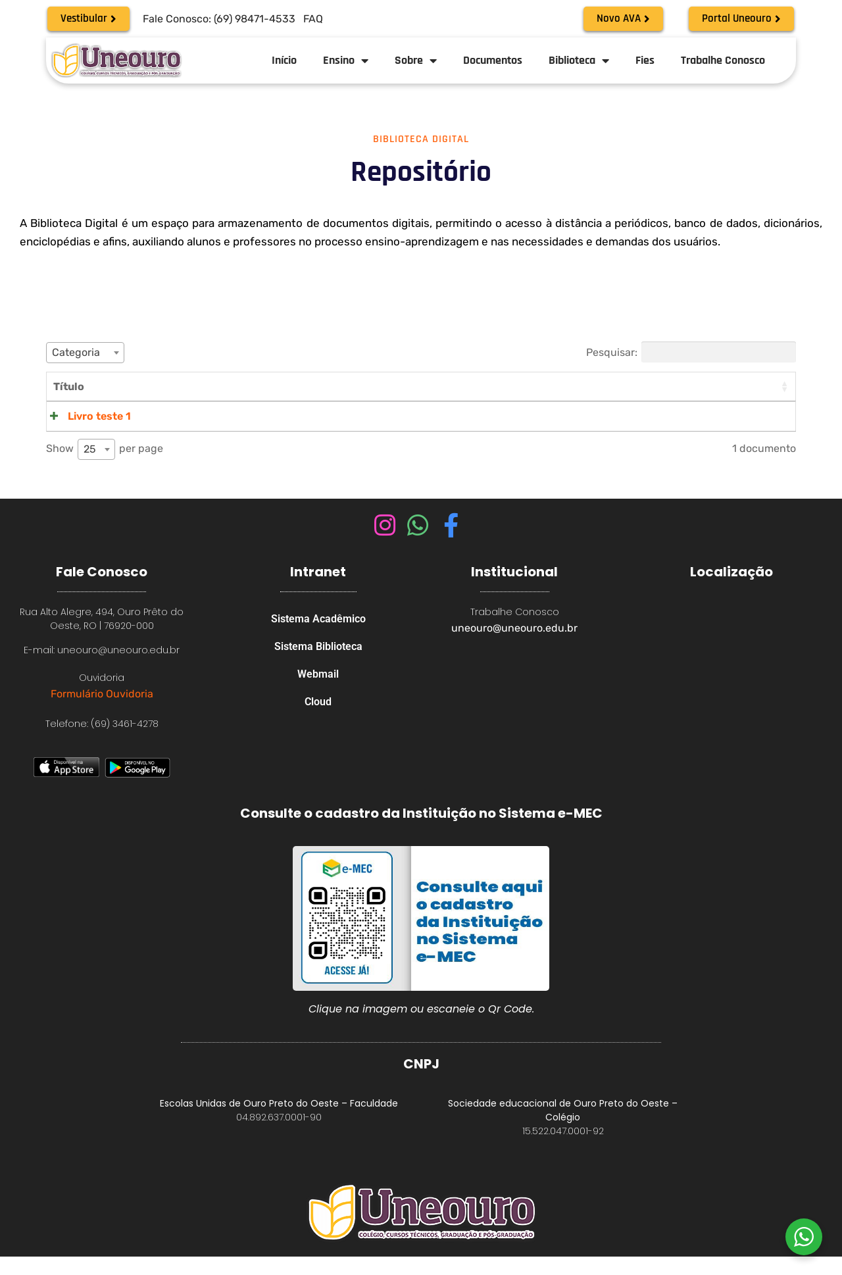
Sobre (416, 60)
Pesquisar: (691, 351)
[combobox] (85, 352)
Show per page (104, 467)
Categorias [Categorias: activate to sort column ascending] (595, 386)
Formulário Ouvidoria (102, 712)
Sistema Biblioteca (318, 668)
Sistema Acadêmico (318, 638)
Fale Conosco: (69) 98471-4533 (219, 18)
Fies (645, 60)
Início (284, 60)
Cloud (318, 729)
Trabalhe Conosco (723, 60)
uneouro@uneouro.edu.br (514, 646)
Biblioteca (579, 60)
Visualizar (764, 416)
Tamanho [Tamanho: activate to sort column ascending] (671, 386)
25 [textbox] (90, 467)
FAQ (313, 18)
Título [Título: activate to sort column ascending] (68, 386)
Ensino (345, 60)
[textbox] (85, 352)
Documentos (492, 60)
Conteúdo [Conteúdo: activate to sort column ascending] (152, 386)
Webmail (318, 699)
